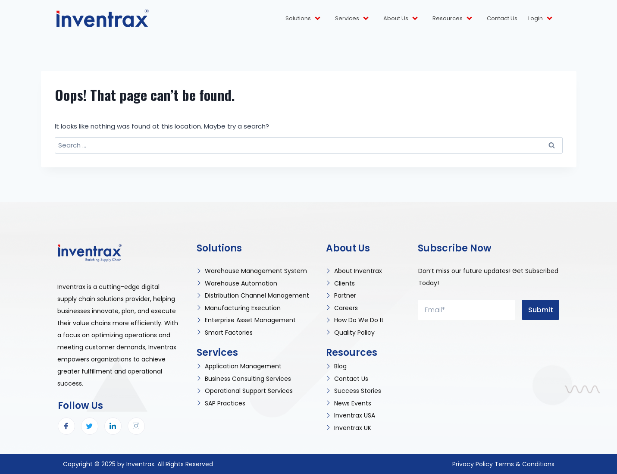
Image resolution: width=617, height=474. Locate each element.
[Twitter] (89, 426)
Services (352, 18)
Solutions (303, 18)
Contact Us (502, 18)
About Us (401, 18)
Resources (452, 18)
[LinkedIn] (113, 426)
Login (541, 18)
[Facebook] (66, 426)
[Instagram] (136, 426)
